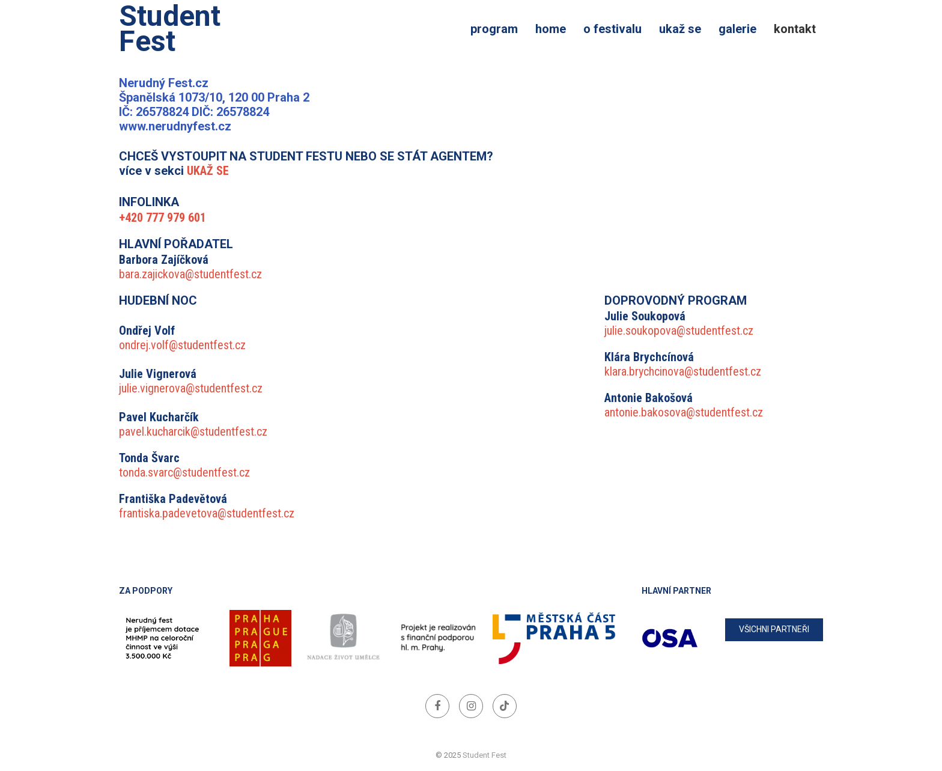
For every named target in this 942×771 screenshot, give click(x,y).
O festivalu (612, 29)
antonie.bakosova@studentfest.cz (683, 412)
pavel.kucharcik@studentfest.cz (193, 431)
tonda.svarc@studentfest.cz (184, 472)
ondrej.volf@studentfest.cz (182, 345)
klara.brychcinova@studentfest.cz (682, 371)
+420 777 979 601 (162, 217)
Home (550, 29)
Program (494, 29)
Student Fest (169, 29)
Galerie (737, 29)
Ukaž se (680, 29)
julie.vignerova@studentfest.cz (191, 388)
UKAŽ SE (208, 170)
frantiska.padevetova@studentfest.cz (206, 513)
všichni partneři (774, 629)
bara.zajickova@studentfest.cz (190, 274)
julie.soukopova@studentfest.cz (678, 330)
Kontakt (795, 29)
